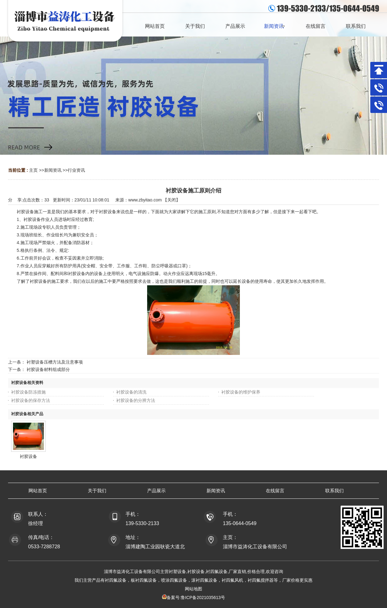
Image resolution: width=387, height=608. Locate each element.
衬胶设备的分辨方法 (135, 400)
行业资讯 (76, 170)
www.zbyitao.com (145, 199)
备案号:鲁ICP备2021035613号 (196, 597)
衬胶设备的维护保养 (240, 392)
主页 (33, 170)
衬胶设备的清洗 (131, 392)
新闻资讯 (53, 170)
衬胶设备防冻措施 (28, 392)
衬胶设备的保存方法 (30, 400)
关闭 (171, 199)
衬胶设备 (28, 456)
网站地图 (193, 588)
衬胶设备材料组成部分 (48, 369)
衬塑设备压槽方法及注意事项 (55, 362)
